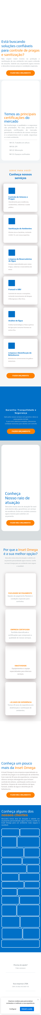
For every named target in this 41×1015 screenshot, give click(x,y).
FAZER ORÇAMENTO (20, 376)
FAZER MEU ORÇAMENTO (20, 73)
